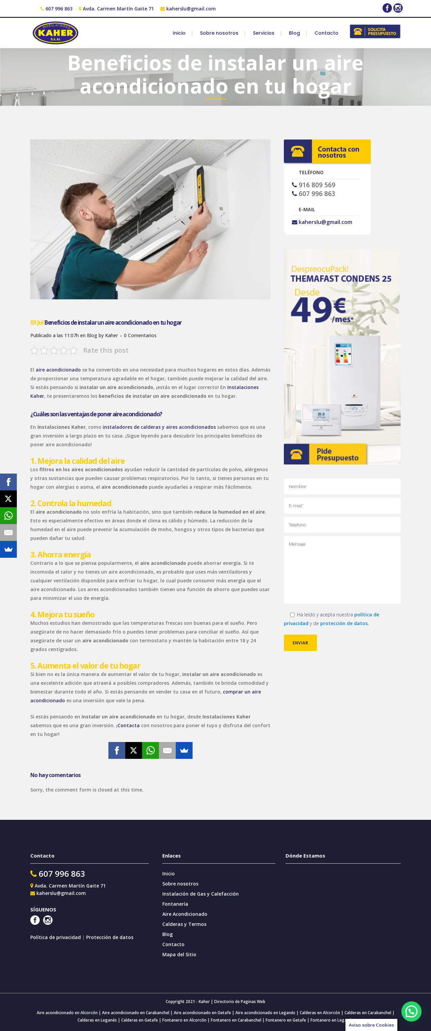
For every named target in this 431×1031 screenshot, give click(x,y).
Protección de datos (109, 937)
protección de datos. (344, 623)
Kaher (111, 335)
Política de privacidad (56, 937)
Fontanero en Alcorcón (184, 1020)
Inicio (168, 873)
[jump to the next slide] (390, 357)
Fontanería (175, 904)
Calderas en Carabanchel (367, 1013)
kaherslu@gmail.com (191, 8)
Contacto (173, 944)
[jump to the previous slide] (294, 357)
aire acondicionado (58, 369)
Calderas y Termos (184, 924)
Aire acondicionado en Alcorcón (67, 1013)
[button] (411, 1011)
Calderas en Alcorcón (320, 1013)
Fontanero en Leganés (332, 1020)
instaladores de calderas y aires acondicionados (159, 427)
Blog (92, 335)
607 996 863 (58, 8)
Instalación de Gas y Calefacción (200, 894)
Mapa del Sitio (179, 954)
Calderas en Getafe (139, 1020)
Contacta (129, 725)
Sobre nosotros (180, 883)
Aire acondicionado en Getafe (202, 1013)
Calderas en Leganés (97, 1020)
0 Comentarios (140, 335)
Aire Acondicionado (184, 914)
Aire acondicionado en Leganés (265, 1013)
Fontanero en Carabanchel (236, 1020)
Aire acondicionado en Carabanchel (135, 1013)
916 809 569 (317, 185)
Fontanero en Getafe (285, 1020)
